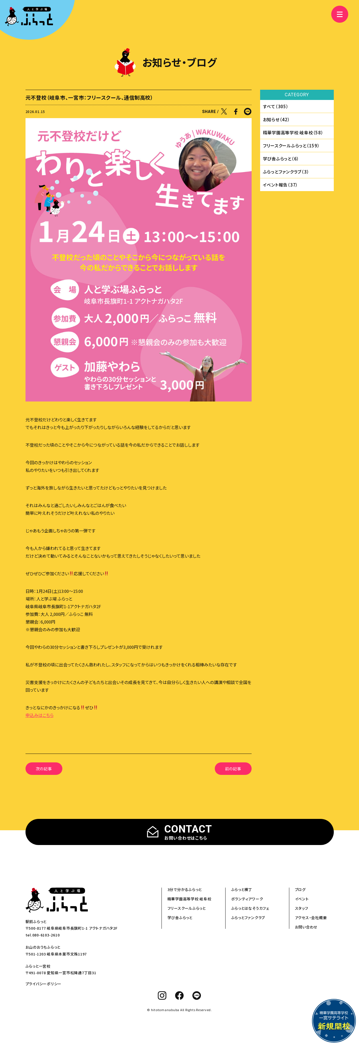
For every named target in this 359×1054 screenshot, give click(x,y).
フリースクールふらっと (186, 908)
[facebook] (179, 995)
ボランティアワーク (247, 899)
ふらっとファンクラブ (248, 917)
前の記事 (233, 768)
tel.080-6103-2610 (43, 935)
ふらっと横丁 (241, 889)
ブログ (300, 889)
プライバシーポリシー (44, 983)
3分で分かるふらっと (184, 889)
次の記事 (44, 768)
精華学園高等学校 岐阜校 (189, 899)
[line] (196, 995)
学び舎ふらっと (179, 917)
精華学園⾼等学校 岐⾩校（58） (293, 132)
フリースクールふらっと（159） (291, 146)
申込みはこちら (40, 715)
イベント (302, 899)
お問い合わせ (306, 927)
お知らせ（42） (276, 119)
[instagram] (162, 995)
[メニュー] (336, 14)
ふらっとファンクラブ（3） (286, 172)
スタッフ (301, 908)
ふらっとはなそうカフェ (250, 908)
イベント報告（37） (280, 185)
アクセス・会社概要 (311, 917)
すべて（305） (276, 106)
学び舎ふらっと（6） (281, 159)
